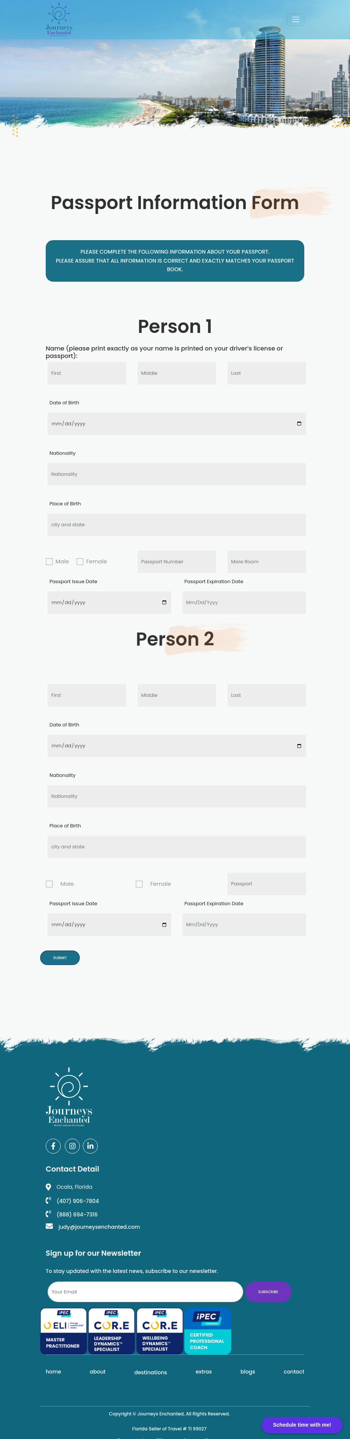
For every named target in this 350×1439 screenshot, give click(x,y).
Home (53, 1371)
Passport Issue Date (73, 581)
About (98, 1371)
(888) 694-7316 (71, 1214)
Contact (294, 1371)
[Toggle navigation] (295, 19)
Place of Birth (65, 503)
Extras (204, 1371)
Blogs (248, 1371)
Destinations (150, 1372)
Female (96, 561)
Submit (60, 958)
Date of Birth (64, 402)
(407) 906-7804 (72, 1201)
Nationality (62, 453)
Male (62, 561)
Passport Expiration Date (213, 581)
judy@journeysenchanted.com (93, 1227)
